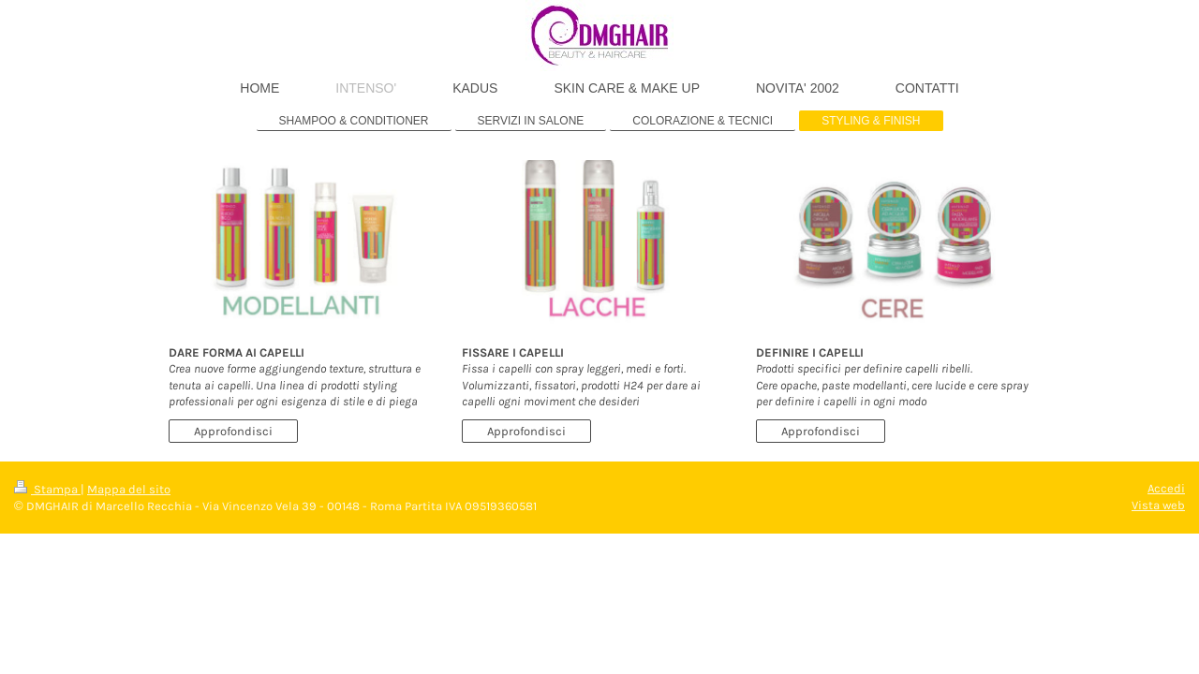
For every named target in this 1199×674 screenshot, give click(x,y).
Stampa (47, 489)
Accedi (1166, 488)
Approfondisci (233, 431)
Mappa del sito (128, 489)
